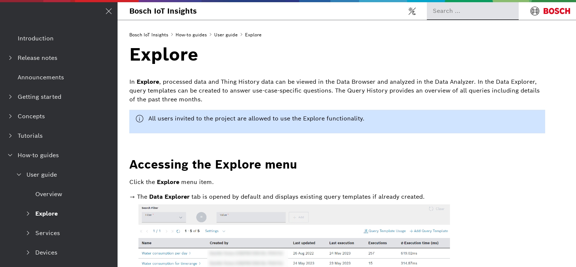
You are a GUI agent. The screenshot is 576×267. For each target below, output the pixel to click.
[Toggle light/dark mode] (412, 11)
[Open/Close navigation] (109, 11)
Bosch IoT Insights (163, 11)
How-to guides (191, 34)
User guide (226, 34)
